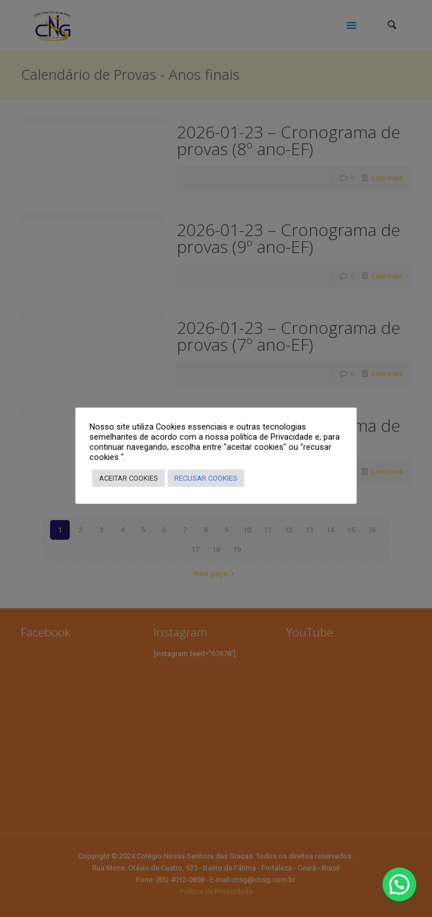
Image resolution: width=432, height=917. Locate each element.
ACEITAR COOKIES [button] (128, 478)
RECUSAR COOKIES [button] (205, 478)
